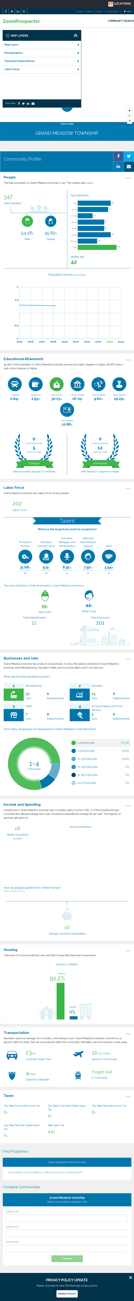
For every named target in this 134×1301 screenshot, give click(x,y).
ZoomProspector (21, 21)
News (89, 11)
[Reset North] (129, 121)
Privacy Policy (112, 11)
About (80, 11)
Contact (98, 11)
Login (127, 11)
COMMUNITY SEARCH (121, 21)
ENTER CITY (67, 1216)
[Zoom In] (129, 110)
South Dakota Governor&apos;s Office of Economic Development (45, 1172)
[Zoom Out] (129, 116)
